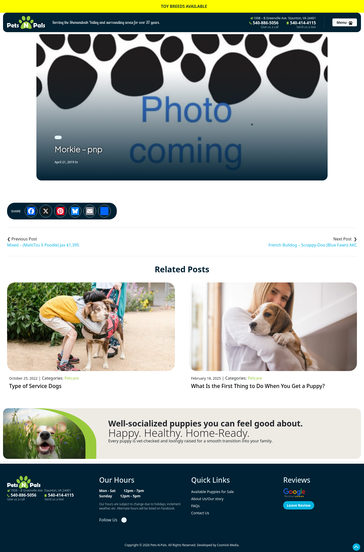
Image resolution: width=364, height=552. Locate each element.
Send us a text (306, 27)
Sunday (105, 496)
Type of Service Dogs (35, 386)
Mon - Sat (107, 490)
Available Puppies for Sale (212, 491)
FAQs (195, 505)
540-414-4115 (301, 24)
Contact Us (200, 512)
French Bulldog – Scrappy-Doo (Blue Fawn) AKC (312, 245)
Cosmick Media (228, 545)
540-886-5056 (264, 24)
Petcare (71, 378)
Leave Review (298, 505)
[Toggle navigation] (344, 22)
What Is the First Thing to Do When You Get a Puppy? (258, 386)
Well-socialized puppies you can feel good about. (205, 423)
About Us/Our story (207, 498)
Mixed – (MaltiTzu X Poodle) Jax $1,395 (43, 245)
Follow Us (108, 520)
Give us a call (270, 27)
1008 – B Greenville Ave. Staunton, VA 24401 (283, 18)
